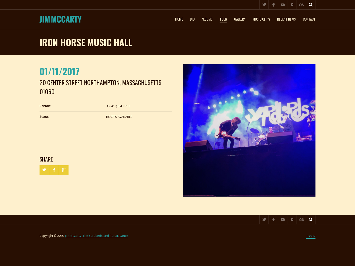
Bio (192, 19)
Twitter (264, 4)
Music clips (261, 19)
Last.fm (301, 4)
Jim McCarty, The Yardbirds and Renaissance (96, 236)
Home (179, 19)
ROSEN (310, 236)
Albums (207, 19)
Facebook (273, 4)
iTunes (292, 4)
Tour (223, 19)
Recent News (286, 19)
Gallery (240, 19)
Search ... (310, 4)
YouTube (282, 4)
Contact (309, 19)
